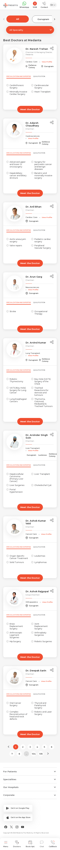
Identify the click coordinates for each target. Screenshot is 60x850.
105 (41, 753)
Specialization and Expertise (18, 76)
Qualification (39, 76)
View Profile (47, 62)
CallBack (53, 844)
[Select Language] (53, 5)
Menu (5, 844)
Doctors (17, 844)
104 (34, 753)
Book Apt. (30, 844)
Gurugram (43, 19)
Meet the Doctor (30, 109)
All (17, 19)
